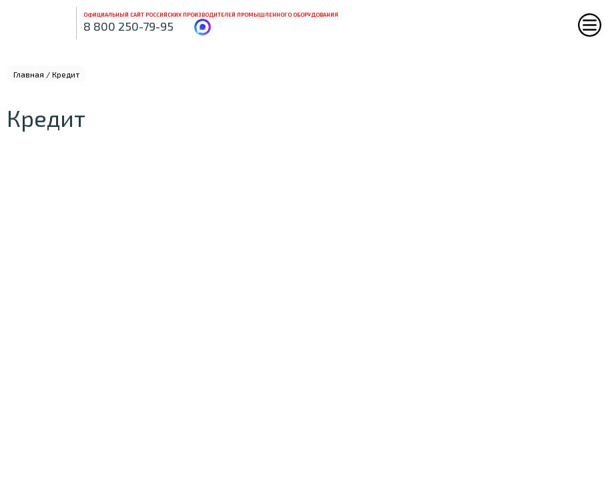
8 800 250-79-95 (128, 26)
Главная (28, 74)
